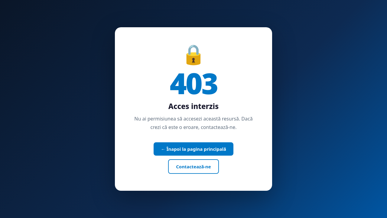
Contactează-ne (193, 167)
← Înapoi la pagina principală (193, 149)
